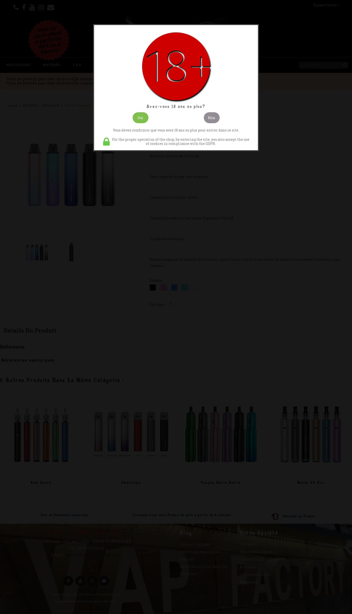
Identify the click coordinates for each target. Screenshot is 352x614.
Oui (140, 117)
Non (211, 117)
